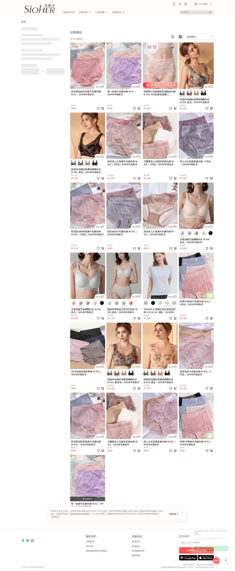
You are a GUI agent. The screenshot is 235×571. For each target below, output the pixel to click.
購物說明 (136, 541)
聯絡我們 (136, 555)
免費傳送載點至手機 (196, 550)
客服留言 (136, 546)
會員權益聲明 (138, 551)
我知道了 (173, 514)
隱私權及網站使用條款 (96, 551)
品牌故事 (90, 541)
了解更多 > (55, 516)
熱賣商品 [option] (191, 36)
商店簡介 (90, 546)
